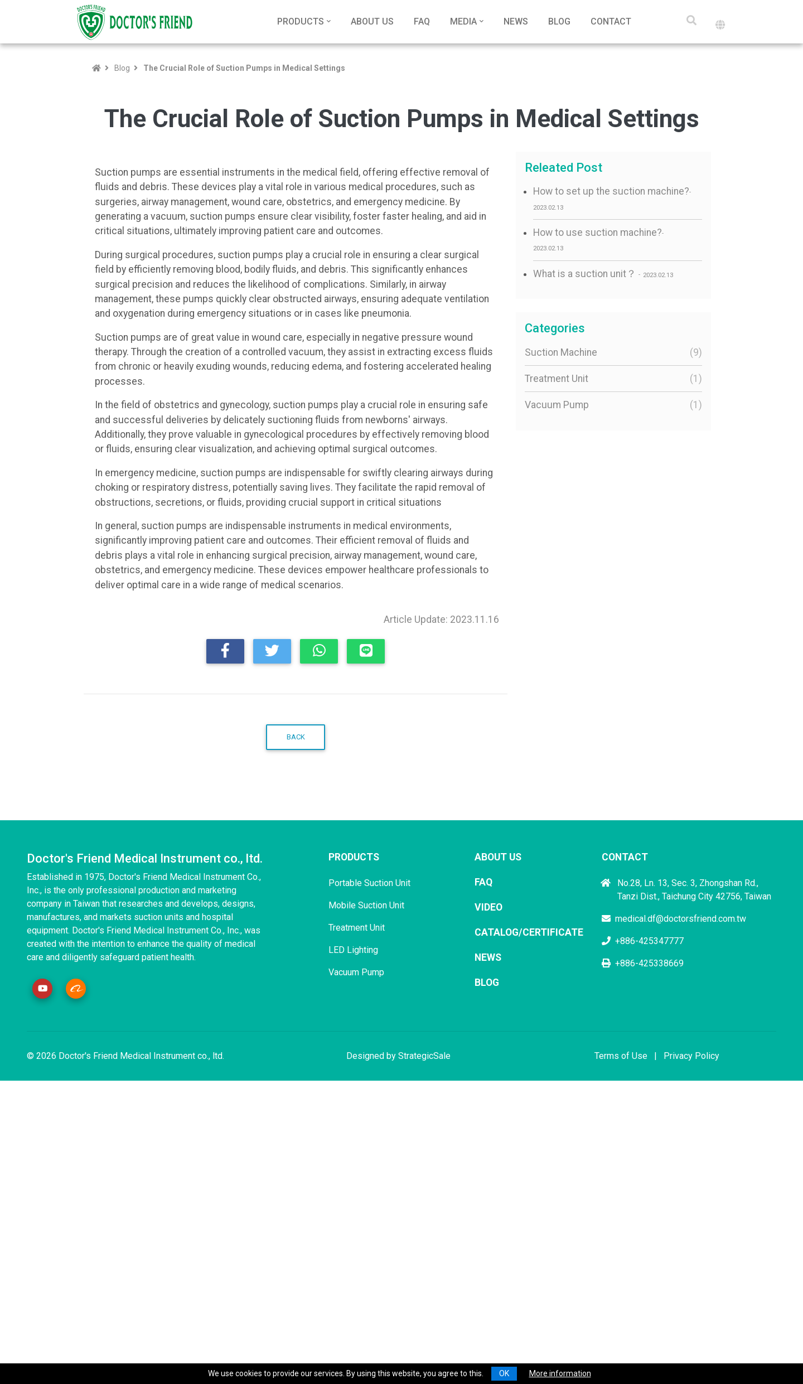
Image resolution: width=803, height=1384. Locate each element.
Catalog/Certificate (529, 1215)
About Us (372, 21)
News (516, 21)
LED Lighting (353, 1232)
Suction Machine (610, 352)
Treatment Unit (610, 378)
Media (463, 21)
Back (296, 1019)
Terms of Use (620, 1338)
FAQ (422, 21)
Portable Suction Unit (369, 1165)
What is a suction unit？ (603, 273)
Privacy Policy (691, 1338)
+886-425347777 (643, 1223)
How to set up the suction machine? (611, 198)
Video (488, 1189)
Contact (611, 21)
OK (504, 1373)
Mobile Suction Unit (366, 1187)
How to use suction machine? (597, 239)
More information (560, 1373)
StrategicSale (424, 1338)
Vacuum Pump (610, 405)
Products (300, 21)
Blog (559, 21)
